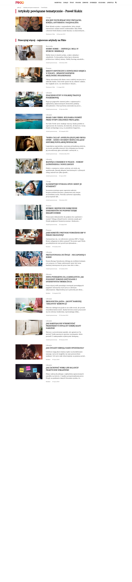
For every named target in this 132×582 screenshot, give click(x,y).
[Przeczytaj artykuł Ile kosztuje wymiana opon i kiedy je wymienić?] (50, 190)
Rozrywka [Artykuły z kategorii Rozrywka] (58, 2)
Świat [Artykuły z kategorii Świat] (72, 2)
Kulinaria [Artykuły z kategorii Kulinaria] (101, 2)
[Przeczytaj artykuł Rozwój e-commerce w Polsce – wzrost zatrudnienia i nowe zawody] (50, 167)
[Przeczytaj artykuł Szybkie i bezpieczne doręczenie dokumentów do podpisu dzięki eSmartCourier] (50, 215)
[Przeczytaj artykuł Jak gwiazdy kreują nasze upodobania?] (50, 352)
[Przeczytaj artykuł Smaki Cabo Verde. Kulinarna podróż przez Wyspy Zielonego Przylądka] (50, 123)
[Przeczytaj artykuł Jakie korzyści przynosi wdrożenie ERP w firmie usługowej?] (50, 238)
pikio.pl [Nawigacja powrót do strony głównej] (19, 7)
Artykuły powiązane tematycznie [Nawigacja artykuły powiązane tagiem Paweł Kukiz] (31, 7)
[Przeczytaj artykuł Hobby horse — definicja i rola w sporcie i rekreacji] (50, 54)
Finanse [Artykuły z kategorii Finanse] (78, 2)
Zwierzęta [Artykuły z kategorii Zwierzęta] (93, 2)
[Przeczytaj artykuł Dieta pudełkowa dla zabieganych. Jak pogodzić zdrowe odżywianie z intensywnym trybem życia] (50, 283)
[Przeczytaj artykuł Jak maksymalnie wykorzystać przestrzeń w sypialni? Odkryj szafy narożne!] (50, 330)
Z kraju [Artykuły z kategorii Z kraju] (65, 2)
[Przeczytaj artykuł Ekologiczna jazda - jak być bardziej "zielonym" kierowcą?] (50, 307)
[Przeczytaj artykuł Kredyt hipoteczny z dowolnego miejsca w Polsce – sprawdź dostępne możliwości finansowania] (50, 77)
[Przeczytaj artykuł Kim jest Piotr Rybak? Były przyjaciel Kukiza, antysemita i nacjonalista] (50, 26)
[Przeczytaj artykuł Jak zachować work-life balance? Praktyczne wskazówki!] (50, 373)
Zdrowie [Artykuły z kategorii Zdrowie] (85, 2)
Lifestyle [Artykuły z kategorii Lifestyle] (110, 2)
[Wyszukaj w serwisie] (116, 2)
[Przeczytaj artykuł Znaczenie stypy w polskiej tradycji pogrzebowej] (50, 101)
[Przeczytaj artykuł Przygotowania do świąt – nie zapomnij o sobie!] (50, 260)
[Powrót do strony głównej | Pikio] (19, 2)
